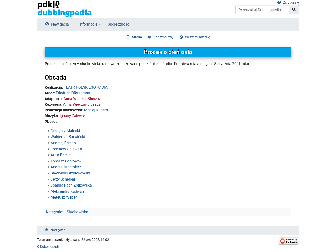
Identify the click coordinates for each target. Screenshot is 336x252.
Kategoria (54, 212)
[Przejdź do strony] (294, 9)
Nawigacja (60, 24)
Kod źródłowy (163, 37)
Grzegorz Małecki (65, 131)
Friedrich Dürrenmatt (73, 93)
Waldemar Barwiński (68, 137)
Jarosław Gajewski (66, 149)
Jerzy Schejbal (63, 179)
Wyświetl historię (197, 37)
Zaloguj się (291, 2)
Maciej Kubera (96, 110)
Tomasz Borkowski (67, 161)
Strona (137, 37)
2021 (236, 63)
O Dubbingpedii (48, 246)
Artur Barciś (61, 155)
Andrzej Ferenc (63, 143)
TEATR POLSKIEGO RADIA (86, 87)
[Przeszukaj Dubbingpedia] (262, 9)
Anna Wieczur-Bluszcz (82, 98)
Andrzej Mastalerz (66, 167)
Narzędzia (58, 230)
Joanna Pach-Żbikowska (71, 185)
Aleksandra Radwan (67, 191)
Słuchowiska (77, 212)
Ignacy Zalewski (73, 115)
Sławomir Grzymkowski (70, 173)
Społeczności (119, 24)
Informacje (88, 24)
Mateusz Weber (64, 197)
